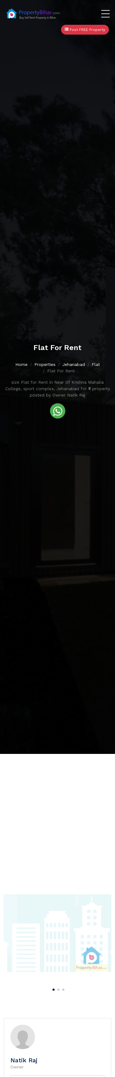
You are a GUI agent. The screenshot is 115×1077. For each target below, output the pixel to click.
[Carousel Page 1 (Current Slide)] (53, 988)
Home (21, 364)
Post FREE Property (85, 30)
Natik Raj (23, 1060)
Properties (45, 364)
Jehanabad (73, 364)
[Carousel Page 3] (62, 988)
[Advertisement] (57, 814)
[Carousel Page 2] (57, 988)
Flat (96, 364)
